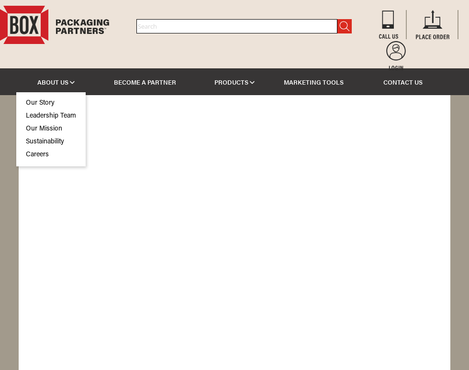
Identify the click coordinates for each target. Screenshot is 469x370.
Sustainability (45, 142)
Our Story (40, 103)
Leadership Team (51, 116)
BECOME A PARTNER (145, 82)
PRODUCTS (234, 82)
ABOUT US (56, 82)
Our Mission (44, 129)
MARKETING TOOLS (314, 82)
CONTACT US (403, 82)
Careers (37, 155)
